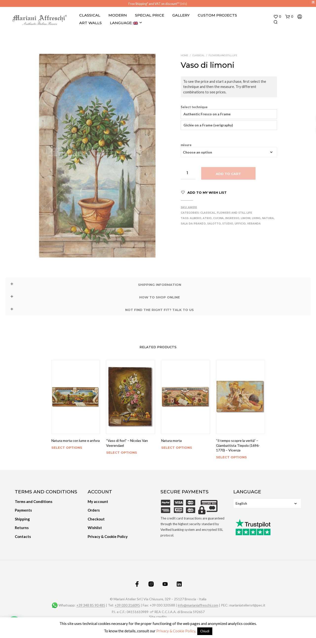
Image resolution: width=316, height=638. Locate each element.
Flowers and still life (223, 55)
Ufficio (240, 223)
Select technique (194, 107)
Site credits (158, 617)
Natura (268, 218)
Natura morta (171, 440)
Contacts (23, 536)
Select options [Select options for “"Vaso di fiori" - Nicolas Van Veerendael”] (121, 452)
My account (98, 501)
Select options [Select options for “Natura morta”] (176, 447)
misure (186, 145)
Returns (22, 527)
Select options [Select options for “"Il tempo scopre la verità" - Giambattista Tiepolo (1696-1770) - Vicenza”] (231, 457)
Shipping (22, 519)
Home (184, 55)
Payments (23, 510)
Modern (117, 15)
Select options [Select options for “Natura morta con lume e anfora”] (66, 447)
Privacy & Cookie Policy (108, 536)
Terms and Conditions (33, 501)
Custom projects (217, 15)
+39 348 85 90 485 (90, 605)
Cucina (218, 218)
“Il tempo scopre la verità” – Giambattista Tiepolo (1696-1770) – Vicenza (238, 445)
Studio (227, 223)
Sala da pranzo (193, 223)
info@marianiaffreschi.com (198, 605)
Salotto (214, 223)
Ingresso (232, 218)
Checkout (96, 519)
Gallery (181, 15)
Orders (94, 510)
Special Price (149, 15)
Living (256, 218)
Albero (195, 218)
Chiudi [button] (204, 631)
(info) (183, 4)
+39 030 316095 (127, 605)
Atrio (207, 218)
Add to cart (228, 174)
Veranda (254, 223)
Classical (89, 15)
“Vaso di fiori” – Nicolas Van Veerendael (127, 443)
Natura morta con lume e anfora (75, 440)
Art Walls (90, 22)
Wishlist (95, 527)
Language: (124, 22)
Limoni (245, 218)
